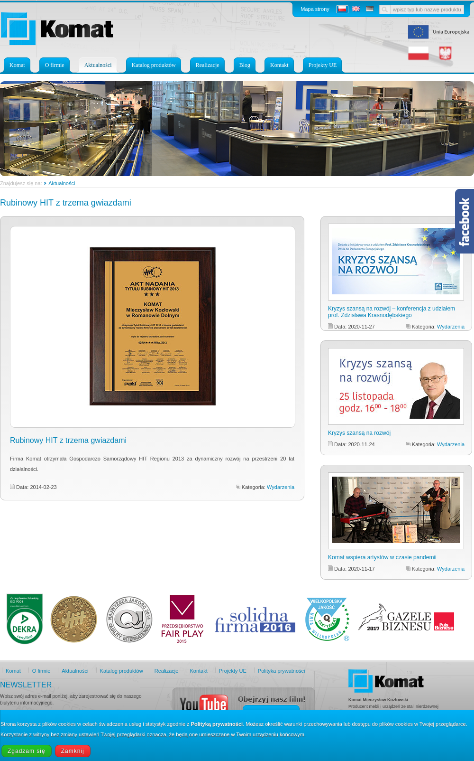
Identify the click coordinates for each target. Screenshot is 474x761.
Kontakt (279, 65)
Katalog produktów (154, 65)
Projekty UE (323, 65)
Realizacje (207, 65)
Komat (17, 65)
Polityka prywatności (281, 671)
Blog (244, 65)
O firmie (54, 65)
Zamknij (72, 751)
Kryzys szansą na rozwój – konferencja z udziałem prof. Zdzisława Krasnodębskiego (391, 312)
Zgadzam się (27, 751)
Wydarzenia (280, 487)
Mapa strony (315, 9)
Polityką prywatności (217, 724)
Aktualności (98, 65)
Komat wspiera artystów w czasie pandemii (382, 557)
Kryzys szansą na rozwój (359, 433)
